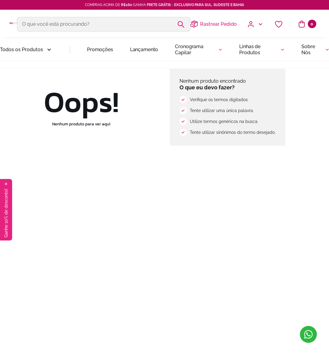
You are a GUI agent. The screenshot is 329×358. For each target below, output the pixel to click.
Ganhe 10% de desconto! (6, 213)
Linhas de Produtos (249, 49)
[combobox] (103, 24)
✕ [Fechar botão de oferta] (6, 184)
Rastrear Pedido (218, 24)
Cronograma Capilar (189, 49)
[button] (26, 49)
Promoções (100, 49)
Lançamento (144, 49)
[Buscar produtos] (183, 24)
